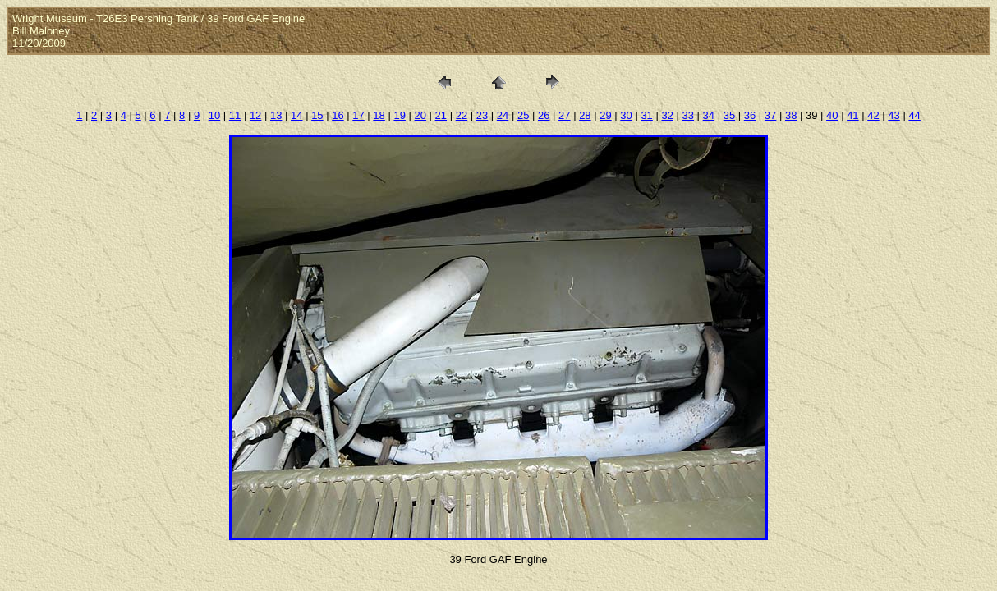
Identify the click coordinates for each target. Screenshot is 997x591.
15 (317, 115)
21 (441, 115)
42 (873, 115)
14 (296, 115)
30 (626, 115)
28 (584, 115)
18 (378, 115)
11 (235, 115)
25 (523, 115)
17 (358, 115)
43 (893, 115)
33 (688, 115)
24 (502, 115)
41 (852, 115)
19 (399, 115)
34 (708, 115)
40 (832, 115)
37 (770, 115)
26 (543, 115)
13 (276, 115)
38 (791, 115)
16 (337, 115)
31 (646, 115)
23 (482, 115)
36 (750, 115)
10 (214, 115)
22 (461, 115)
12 (255, 115)
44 (914, 115)
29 (605, 115)
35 (729, 115)
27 (564, 115)
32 (667, 115)
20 (420, 115)
